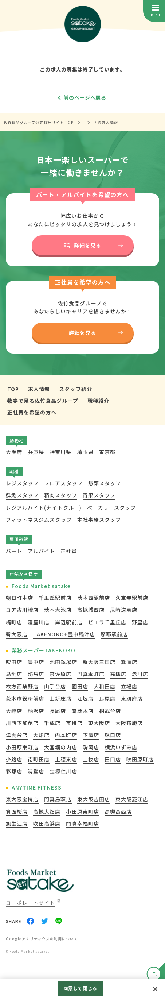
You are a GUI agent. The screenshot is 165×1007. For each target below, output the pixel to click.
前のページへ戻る (84, 97)
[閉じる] (155, 989)
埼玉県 (85, 451)
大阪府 (14, 451)
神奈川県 (60, 451)
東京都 (107, 451)
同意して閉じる (80, 988)
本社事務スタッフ (99, 519)
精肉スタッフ (60, 495)
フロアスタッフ (63, 483)
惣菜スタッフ (104, 483)
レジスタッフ (22, 483)
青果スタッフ (99, 495)
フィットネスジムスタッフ (39, 519)
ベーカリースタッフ (111, 507)
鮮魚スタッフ (22, 495)
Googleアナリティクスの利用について (42, 939)
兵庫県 (36, 451)
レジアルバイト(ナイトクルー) (44, 507)
